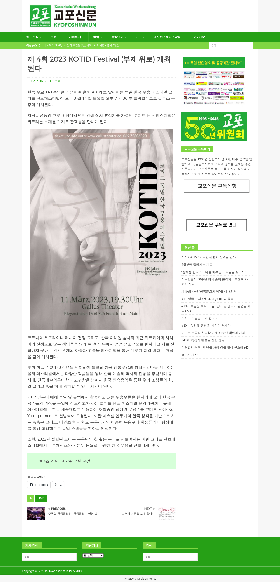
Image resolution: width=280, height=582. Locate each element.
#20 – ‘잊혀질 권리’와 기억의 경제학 (206, 325)
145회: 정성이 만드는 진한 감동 (202, 340)
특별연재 (117, 37)
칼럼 (96, 37)
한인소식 (32, 37)
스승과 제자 (189, 354)
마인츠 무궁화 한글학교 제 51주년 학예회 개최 (213, 333)
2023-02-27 (40, 81)
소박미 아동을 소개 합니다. (199, 318)
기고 (138, 37)
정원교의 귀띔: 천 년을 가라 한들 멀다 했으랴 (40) (215, 347)
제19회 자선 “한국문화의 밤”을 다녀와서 (208, 291)
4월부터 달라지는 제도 (196, 264)
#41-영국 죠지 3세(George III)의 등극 (207, 298)
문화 (54, 37)
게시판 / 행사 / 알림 (167, 37)
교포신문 (199, 37)
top (41, 498)
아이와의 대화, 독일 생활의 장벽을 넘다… (209, 257)
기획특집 (75, 37)
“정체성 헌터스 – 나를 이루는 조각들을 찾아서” (213, 272)
